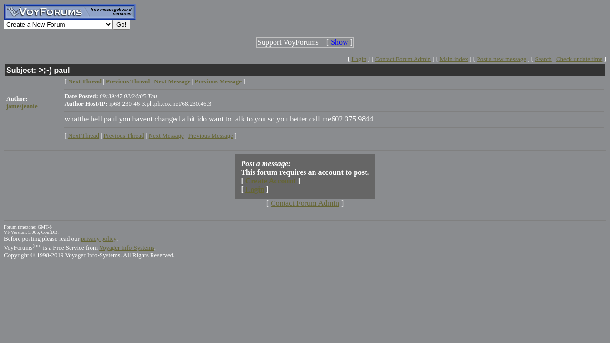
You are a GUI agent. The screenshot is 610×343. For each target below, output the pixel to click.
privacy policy (98, 238)
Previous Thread (123, 135)
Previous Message (210, 135)
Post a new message (501, 58)
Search (543, 58)
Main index (453, 58)
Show (339, 42)
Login (359, 58)
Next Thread (83, 135)
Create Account (270, 181)
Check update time (579, 58)
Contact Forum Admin (403, 58)
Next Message (166, 135)
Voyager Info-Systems (126, 247)
